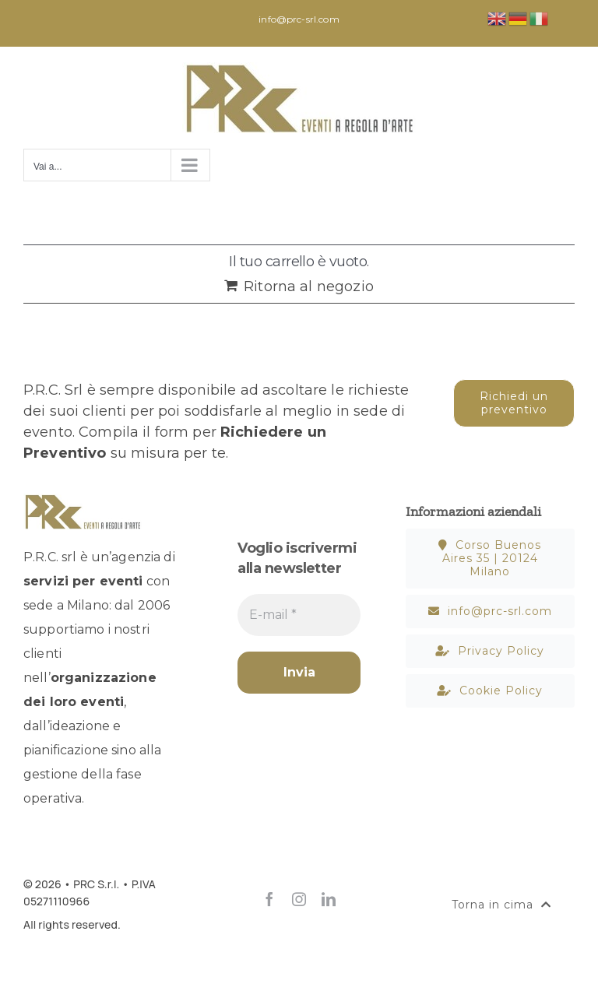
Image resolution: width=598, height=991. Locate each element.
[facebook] (269, 899)
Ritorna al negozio (309, 286)
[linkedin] (329, 899)
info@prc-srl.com (299, 19)
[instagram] (299, 899)
